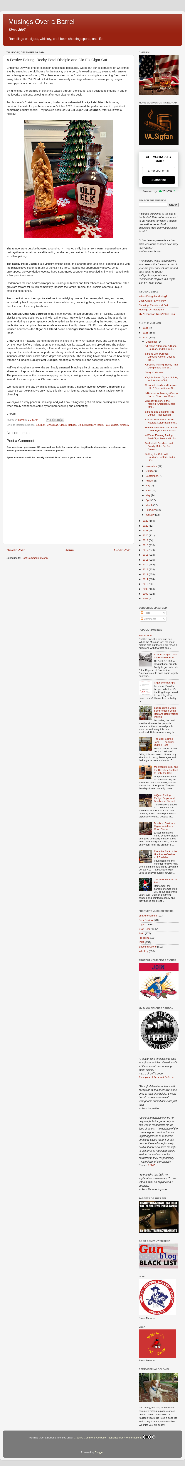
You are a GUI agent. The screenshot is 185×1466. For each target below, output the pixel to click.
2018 (146, 545)
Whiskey (124, 425)
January (150, 514)
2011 (146, 579)
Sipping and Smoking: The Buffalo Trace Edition (159, 413)
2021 (146, 530)
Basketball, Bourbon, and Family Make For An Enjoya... (159, 446)
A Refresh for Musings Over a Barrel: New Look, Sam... (161, 394)
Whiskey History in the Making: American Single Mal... (160, 403)
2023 (146, 520)
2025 (146, 332)
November (152, 466)
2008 (146, 593)
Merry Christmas (154, 372)
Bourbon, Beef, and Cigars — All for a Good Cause (164, 826)
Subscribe (159, 179)
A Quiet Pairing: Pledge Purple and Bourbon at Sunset (164, 798)
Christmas (52, 425)
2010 (146, 584)
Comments (148, 619)
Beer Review (146, 920)
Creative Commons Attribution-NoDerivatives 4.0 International (115, 1437)
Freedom (144, 937)
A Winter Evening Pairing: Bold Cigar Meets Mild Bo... (161, 437)
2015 (146, 559)
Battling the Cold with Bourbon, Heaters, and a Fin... (160, 457)
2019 (146, 540)
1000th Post (145, 635)
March (149, 505)
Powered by (159, 191)
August (150, 480)
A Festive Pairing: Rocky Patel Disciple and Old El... (162, 366)
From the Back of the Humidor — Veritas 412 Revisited (165, 854)
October (150, 471)
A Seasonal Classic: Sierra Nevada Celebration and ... (161, 421)
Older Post (122, 550)
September (152, 476)
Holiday (72, 425)
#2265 (151, 1165)
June (149, 490)
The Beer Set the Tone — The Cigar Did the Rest (164, 741)
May (148, 495)
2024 (146, 337)
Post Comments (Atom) (35, 558)
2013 (146, 569)
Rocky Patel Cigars (107, 425)
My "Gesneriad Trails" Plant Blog (157, 314)
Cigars (63, 425)
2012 (146, 574)
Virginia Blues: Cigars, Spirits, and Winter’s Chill (161, 379)
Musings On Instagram (151, 309)
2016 (146, 554)
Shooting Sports (148, 946)
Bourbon (40, 425)
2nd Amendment (148, 915)
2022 (146, 525)
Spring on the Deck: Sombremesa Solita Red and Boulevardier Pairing (166, 712)
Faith (141, 933)
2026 (146, 327)
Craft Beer (144, 929)
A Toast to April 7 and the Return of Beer (165, 656)
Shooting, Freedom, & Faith (154, 305)
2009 (146, 589)
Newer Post (15, 550)
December (152, 341)
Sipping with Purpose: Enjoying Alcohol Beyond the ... (160, 356)
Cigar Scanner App (164, 682)
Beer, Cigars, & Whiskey (152, 300)
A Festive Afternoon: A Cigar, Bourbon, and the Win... (161, 347)
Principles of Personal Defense (156, 1077)
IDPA (141, 942)
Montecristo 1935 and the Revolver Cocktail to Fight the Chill (166, 770)
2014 (146, 564)
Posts (145, 612)
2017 (146, 550)
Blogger (99, 1452)
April (148, 500)
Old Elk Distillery (86, 425)
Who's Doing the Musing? (153, 296)
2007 (146, 598)
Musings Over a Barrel (41, 21)
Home (69, 550)
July (148, 485)
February (151, 509)
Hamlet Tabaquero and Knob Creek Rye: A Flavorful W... (161, 429)
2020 (146, 535)
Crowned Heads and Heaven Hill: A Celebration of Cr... (161, 387)
